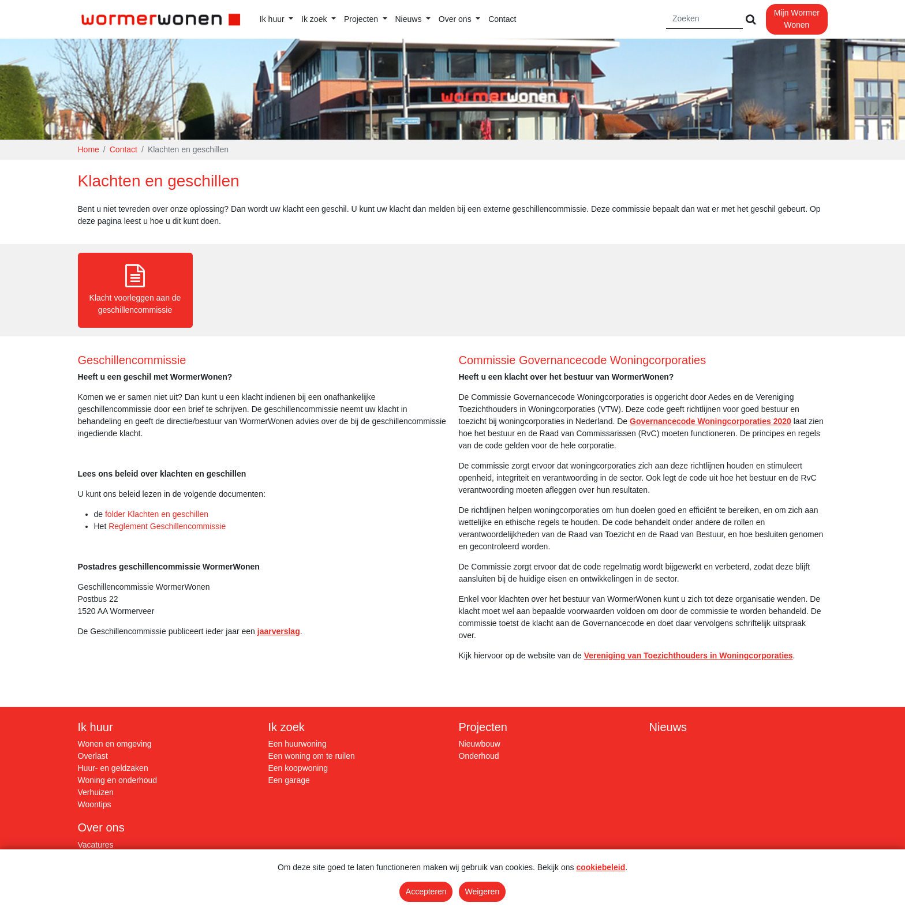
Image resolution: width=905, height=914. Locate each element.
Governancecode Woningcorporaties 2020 (710, 421)
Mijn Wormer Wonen (797, 18)
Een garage (289, 780)
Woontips (94, 804)
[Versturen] (750, 19)
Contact (502, 19)
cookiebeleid (600, 867)
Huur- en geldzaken (113, 768)
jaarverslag (278, 631)
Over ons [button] (456, 19)
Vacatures (96, 844)
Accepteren (426, 891)
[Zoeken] (704, 19)
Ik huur (95, 727)
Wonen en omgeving (115, 743)
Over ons (101, 827)
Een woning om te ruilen (311, 756)
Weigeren (482, 891)
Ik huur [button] (273, 19)
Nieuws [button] (409, 19)
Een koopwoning (298, 768)
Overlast (93, 756)
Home (88, 149)
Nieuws (668, 727)
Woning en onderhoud (118, 780)
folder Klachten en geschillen (156, 514)
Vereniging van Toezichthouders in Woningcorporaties (688, 655)
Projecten (483, 727)
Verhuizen (96, 792)
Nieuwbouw (479, 743)
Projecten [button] (362, 19)
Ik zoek (286, 727)
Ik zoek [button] (315, 19)
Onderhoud (479, 756)
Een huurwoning (297, 743)
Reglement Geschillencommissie (167, 526)
